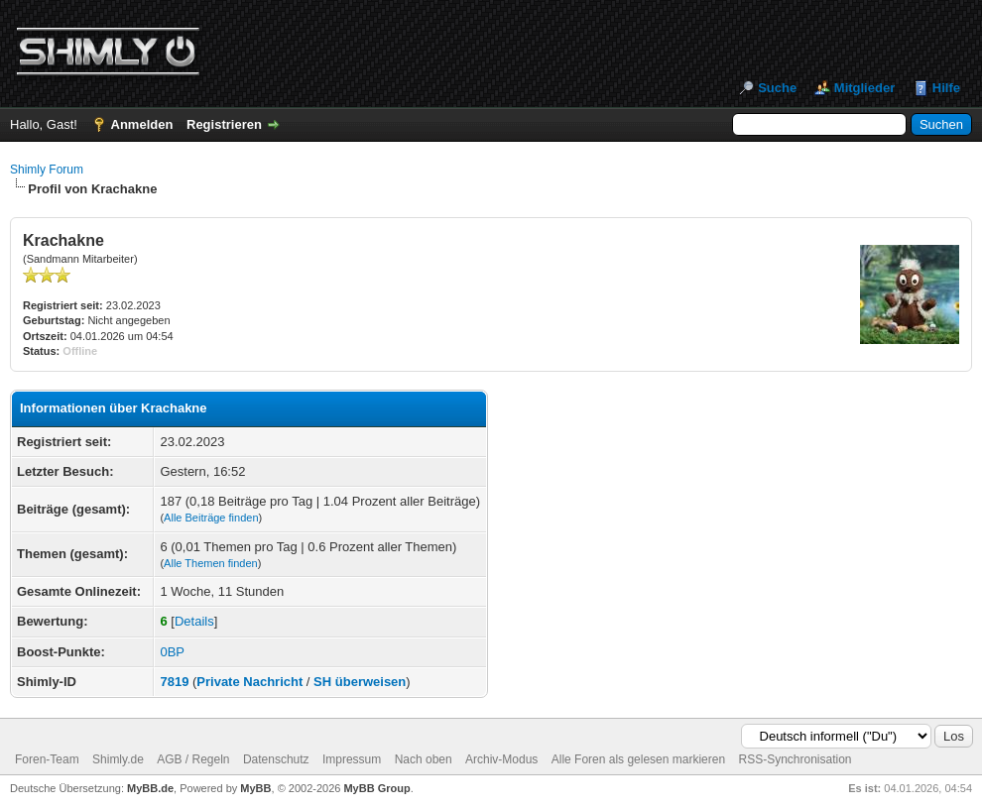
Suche (777, 87)
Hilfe (946, 87)
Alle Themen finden (211, 563)
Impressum (351, 759)
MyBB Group (376, 788)
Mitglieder (864, 87)
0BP (172, 651)
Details (194, 621)
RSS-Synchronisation (794, 759)
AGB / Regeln (193, 759)
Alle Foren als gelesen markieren (638, 759)
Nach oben (423, 759)
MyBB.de (150, 788)
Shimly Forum (46, 169)
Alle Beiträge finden (211, 517)
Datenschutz (276, 759)
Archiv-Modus (501, 759)
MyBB (255, 788)
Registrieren (224, 124)
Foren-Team (47, 759)
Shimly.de (118, 759)
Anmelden (142, 124)
